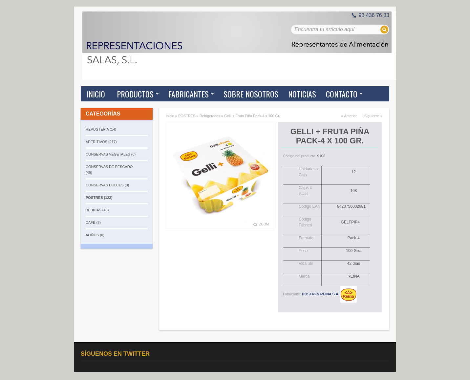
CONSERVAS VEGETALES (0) (111, 154)
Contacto (341, 94)
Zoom (264, 224)
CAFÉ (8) (93, 222)
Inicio (96, 94)
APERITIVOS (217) (101, 142)
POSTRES (187, 116)
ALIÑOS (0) (95, 235)
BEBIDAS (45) (97, 210)
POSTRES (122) (99, 198)
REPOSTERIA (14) (101, 129)
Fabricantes (188, 94)
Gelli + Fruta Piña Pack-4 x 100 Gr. (252, 116)
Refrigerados (210, 116)
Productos (135, 94)
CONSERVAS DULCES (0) (107, 185)
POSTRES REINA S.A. (329, 294)
